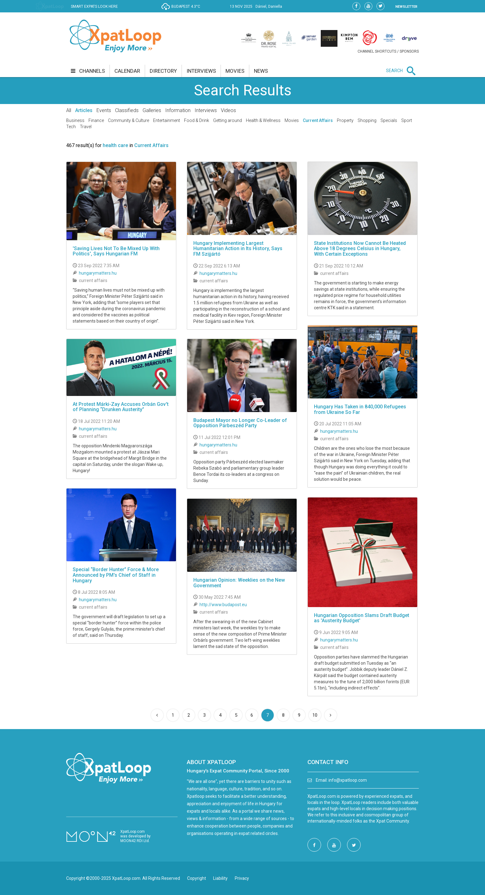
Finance (96, 120)
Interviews (206, 110)
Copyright (196, 878)
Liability (220, 878)
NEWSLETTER (406, 7)
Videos (228, 110)
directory (163, 71)
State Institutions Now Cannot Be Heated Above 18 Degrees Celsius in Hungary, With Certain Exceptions (360, 248)
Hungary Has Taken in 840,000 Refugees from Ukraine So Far (360, 409)
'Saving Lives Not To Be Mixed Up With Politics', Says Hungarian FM (116, 251)
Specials (388, 120)
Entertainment (166, 120)
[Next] (330, 715)
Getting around (227, 120)
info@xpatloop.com (347, 780)
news (261, 71)
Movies (292, 120)
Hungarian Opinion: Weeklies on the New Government (239, 583)
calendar (127, 71)
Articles (83, 110)
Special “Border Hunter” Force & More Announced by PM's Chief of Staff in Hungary (116, 575)
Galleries (152, 110)
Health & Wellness (263, 120)
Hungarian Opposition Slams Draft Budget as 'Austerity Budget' (361, 618)
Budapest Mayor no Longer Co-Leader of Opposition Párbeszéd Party (240, 423)
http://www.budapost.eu (223, 604)
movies (234, 71)
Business (75, 120)
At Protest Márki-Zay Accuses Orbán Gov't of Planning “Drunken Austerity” (121, 407)
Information (178, 110)
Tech (71, 126)
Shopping (367, 120)
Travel (86, 126)
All (68, 110)
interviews (201, 71)
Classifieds (127, 110)
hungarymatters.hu (98, 273)
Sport (406, 120)
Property (345, 120)
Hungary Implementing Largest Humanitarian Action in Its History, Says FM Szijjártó (237, 248)
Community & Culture (128, 120)
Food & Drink (196, 120)
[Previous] (157, 715)
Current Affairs (318, 120)
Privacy (242, 878)
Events (104, 110)
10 (314, 715)
